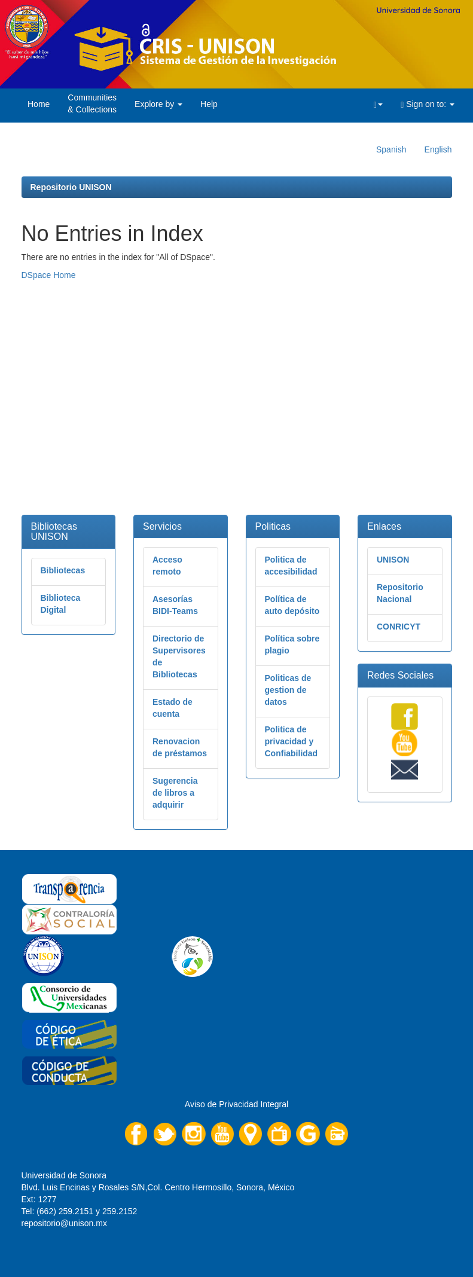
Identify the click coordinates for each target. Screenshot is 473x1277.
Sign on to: (427, 104)
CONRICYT (398, 626)
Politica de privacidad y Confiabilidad (291, 741)
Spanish (391, 149)
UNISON (393, 559)
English (438, 149)
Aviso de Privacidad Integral (236, 1104)
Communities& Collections (92, 103)
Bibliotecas (63, 570)
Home (39, 104)
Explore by (158, 104)
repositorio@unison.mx (64, 1223)
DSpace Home (49, 275)
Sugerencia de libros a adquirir (174, 792)
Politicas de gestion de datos (288, 690)
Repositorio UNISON (71, 187)
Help (209, 104)
